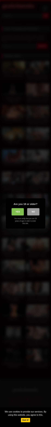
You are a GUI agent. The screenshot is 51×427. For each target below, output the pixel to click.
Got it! (25, 420)
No (33, 212)
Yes (18, 212)
